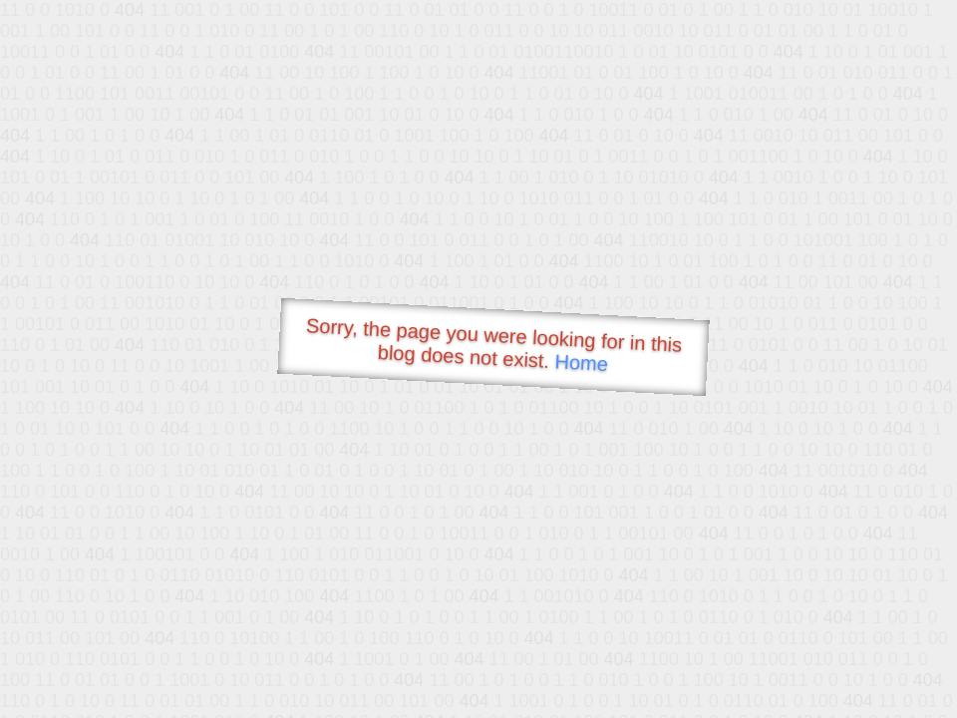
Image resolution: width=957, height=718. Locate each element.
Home (581, 362)
